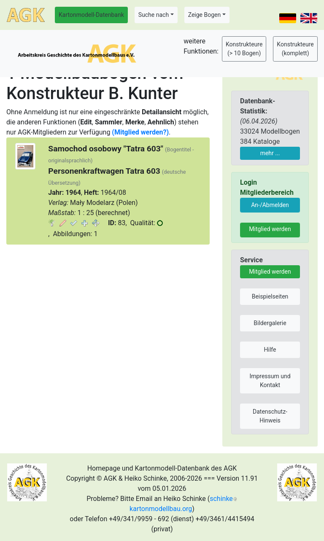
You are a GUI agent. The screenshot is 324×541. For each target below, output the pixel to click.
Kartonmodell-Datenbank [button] (91, 14)
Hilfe (270, 349)
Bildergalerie (270, 323)
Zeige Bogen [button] (204, 14)
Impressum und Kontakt (269, 380)
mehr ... (270, 153)
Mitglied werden (270, 229)
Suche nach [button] (153, 14)
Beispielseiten (270, 296)
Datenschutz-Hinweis (270, 416)
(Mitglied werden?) (140, 132)
